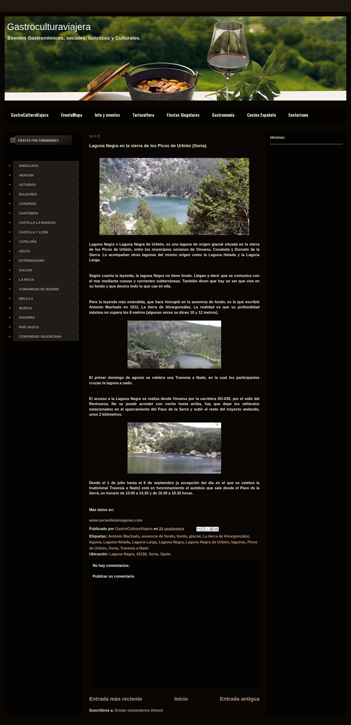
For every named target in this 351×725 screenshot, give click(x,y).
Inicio (181, 699)
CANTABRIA (28, 213)
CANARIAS (27, 204)
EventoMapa (71, 115)
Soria (113, 548)
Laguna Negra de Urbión (207, 542)
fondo (182, 536)
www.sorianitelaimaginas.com (116, 520)
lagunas (238, 542)
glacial (195, 536)
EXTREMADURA (31, 260)
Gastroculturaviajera (49, 27)
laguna (95, 542)
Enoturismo (298, 115)
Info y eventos (107, 115)
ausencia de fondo (158, 536)
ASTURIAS (27, 185)
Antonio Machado (123, 536)
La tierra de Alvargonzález (226, 536)
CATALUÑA (28, 241)
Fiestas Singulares (183, 115)
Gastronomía (223, 115)
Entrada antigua (240, 699)
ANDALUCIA (28, 166)
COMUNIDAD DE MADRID (39, 289)
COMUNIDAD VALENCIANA (40, 336)
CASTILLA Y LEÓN (33, 232)
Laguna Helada (116, 542)
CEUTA (24, 251)
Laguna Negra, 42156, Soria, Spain (139, 554)
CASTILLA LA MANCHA (37, 222)
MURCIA (25, 308)
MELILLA (26, 298)
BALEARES (28, 194)
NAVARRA (27, 317)
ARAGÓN (26, 175)
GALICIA (26, 270)
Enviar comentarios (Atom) (139, 710)
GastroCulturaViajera (29, 115)
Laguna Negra (171, 542)
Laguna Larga (144, 542)
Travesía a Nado (134, 548)
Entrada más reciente (115, 699)
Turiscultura (143, 115)
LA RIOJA (26, 279)
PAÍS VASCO (29, 327)
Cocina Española (261, 115)
